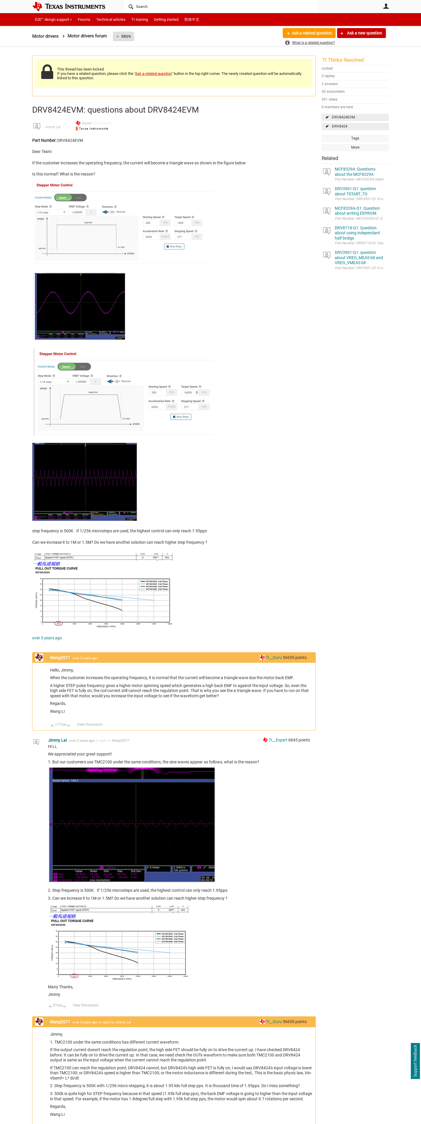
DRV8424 (339, 126)
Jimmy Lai (52, 127)
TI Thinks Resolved (343, 60)
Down (68, 726)
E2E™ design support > (53, 19)
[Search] (221, 6)
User (386, 6)
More (126, 36)
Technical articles (110, 19)
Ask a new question (364, 33)
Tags (355, 138)
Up (52, 726)
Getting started (166, 19)
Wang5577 (60, 657)
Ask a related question (312, 33)
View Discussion (90, 724)
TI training (139, 19)
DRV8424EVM (343, 117)
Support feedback (415, 1061)
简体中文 (191, 19)
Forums (84, 19)
